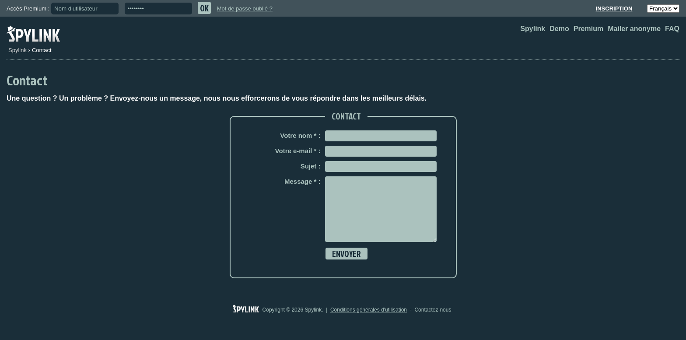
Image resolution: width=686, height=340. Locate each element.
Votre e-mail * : (298, 150)
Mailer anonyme (634, 28)
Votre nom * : (300, 135)
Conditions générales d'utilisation (368, 323)
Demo (559, 28)
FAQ (672, 28)
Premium (588, 28)
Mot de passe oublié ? (245, 8)
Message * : (302, 181)
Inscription (614, 8)
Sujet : (311, 166)
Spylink (532, 28)
